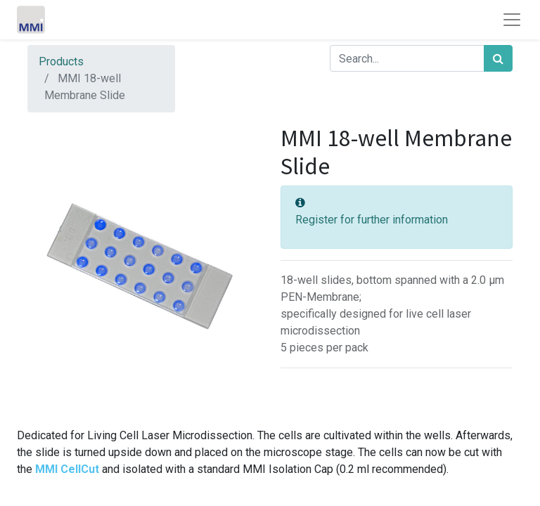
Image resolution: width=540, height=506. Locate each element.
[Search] (498, 58)
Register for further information (371, 219)
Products (61, 61)
